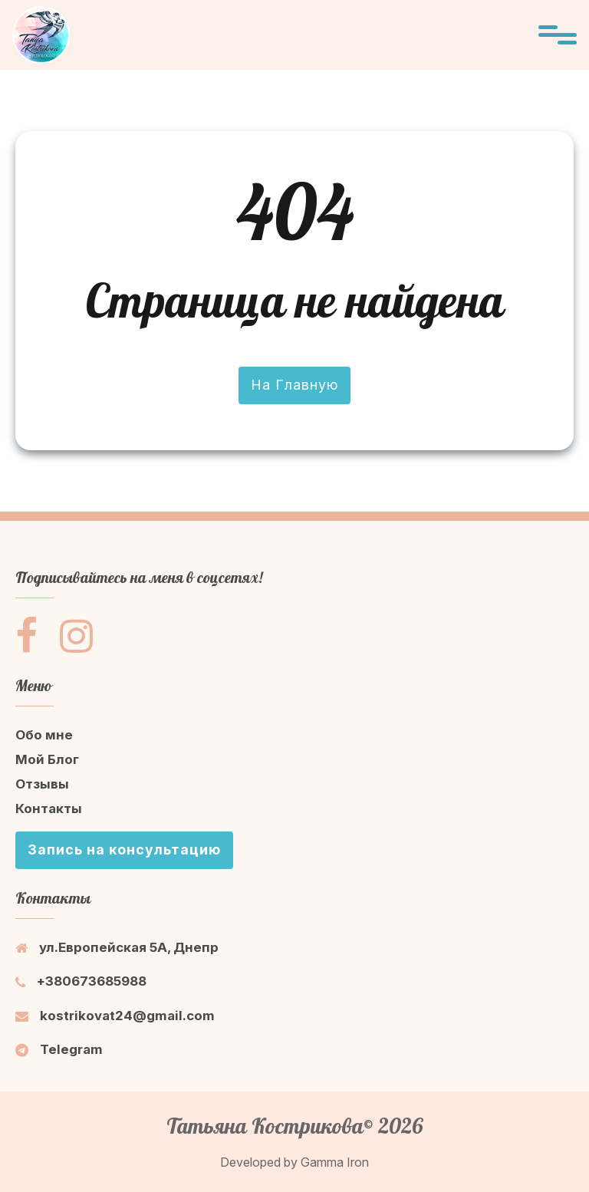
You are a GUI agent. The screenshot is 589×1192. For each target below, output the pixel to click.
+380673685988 (80, 981)
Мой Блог (47, 759)
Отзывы (42, 784)
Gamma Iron (335, 1162)
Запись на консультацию (124, 849)
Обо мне (44, 735)
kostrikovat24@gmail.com (115, 1015)
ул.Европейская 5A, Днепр (117, 947)
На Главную (294, 385)
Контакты (48, 808)
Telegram (59, 1049)
